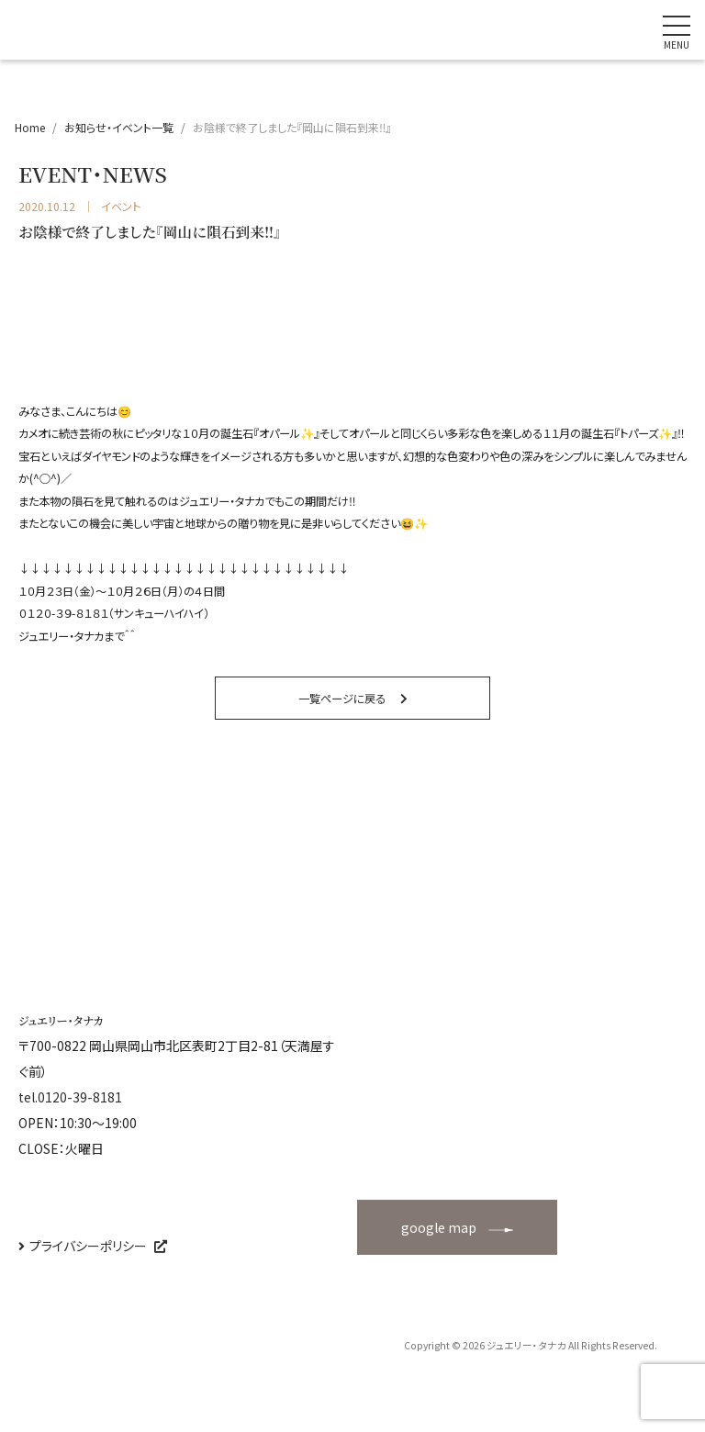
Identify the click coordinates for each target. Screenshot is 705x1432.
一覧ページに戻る (342, 698)
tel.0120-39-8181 (70, 1097)
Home (30, 127)
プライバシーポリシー (88, 1245)
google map (438, 1227)
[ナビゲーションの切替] (676, 30)
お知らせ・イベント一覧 (118, 127)
